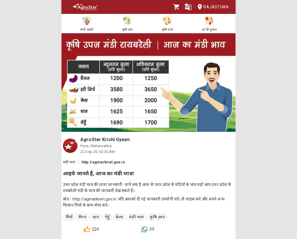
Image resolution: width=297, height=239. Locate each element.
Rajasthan (211, 7)
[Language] (188, 7)
